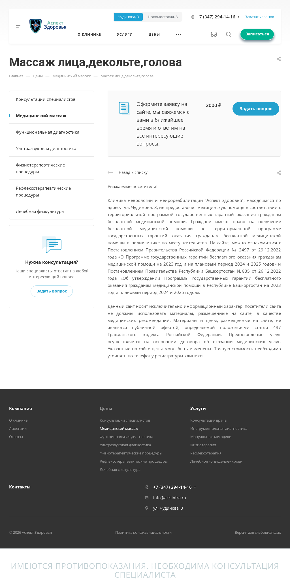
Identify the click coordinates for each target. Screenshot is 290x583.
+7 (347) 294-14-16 (216, 17)
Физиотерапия (203, 444)
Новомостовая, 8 (163, 17)
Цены (106, 408)
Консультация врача (208, 420)
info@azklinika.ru (169, 497)
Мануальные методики (210, 436)
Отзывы (16, 436)
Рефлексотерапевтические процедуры (43, 191)
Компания (20, 408)
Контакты (20, 487)
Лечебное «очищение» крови (216, 461)
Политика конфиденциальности (143, 532)
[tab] (128, 17)
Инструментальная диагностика (218, 428)
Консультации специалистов (46, 99)
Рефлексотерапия (205, 453)
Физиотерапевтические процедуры (40, 168)
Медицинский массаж (41, 115)
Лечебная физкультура (40, 211)
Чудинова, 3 (128, 17)
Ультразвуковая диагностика (46, 148)
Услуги (198, 408)
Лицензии (18, 428)
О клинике (18, 420)
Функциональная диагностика (47, 132)
